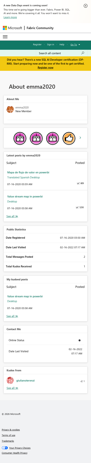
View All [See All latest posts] (12, 216)
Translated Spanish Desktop (23, 177)
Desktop (12, 201)
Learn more (10, 17)
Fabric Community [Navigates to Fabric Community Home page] (40, 28)
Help (62, 44)
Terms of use (8, 435)
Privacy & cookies (11, 429)
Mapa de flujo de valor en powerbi (28, 172)
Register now (45, 67)
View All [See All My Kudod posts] (12, 316)
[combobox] (61, 53)
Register (37, 44)
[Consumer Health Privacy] (45, 453)
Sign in (50, 44)
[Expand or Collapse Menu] (5, 36)
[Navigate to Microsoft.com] (12, 28)
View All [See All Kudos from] (12, 388)
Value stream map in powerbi (25, 196)
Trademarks (8, 440)
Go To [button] (74, 44)
